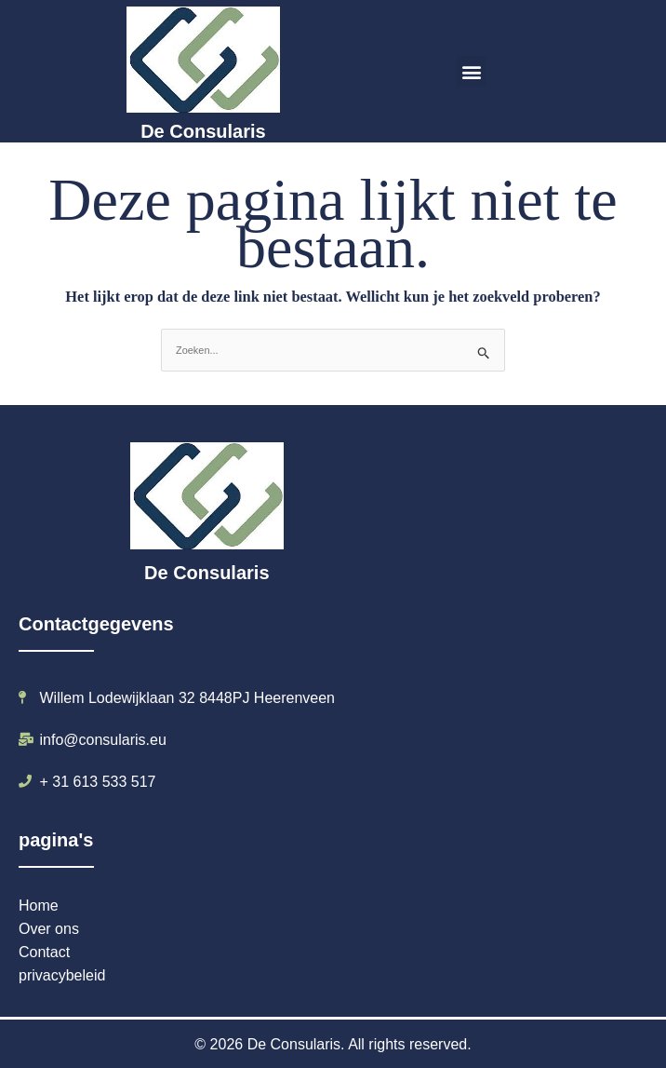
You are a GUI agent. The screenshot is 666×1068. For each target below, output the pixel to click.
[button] (471, 71)
